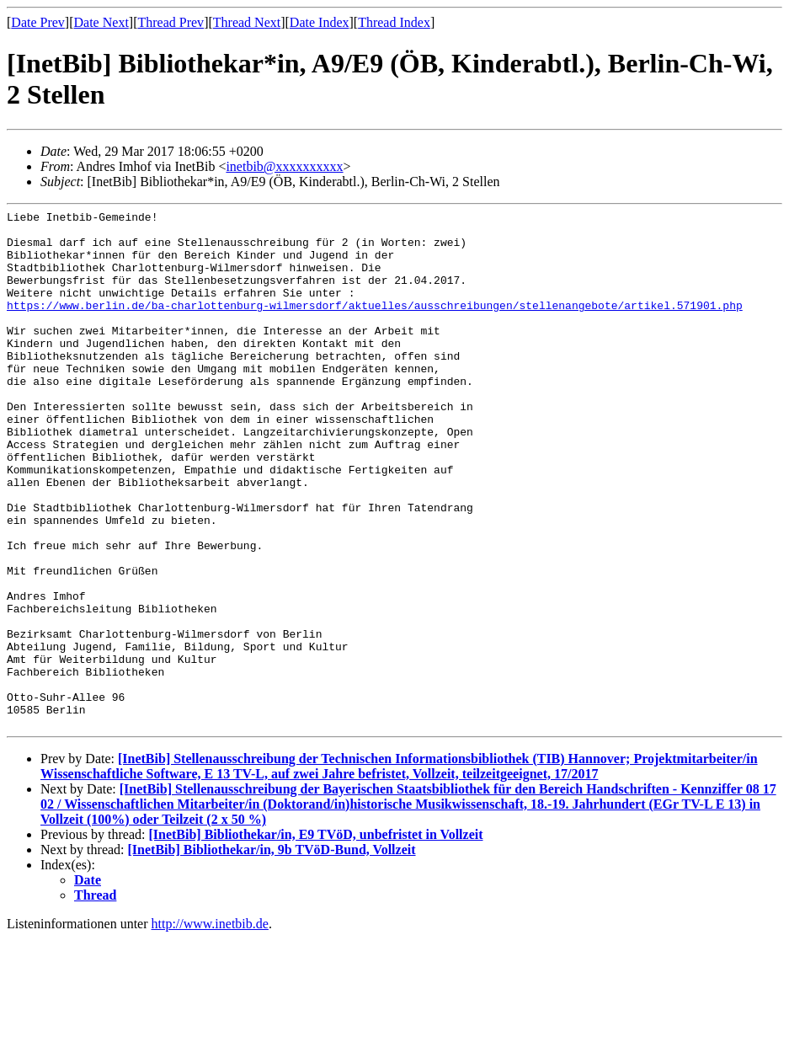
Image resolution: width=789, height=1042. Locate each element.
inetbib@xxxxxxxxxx (284, 166)
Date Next (101, 22)
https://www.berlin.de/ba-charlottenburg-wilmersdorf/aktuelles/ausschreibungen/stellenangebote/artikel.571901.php (375, 325)
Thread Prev (170, 22)
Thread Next (246, 22)
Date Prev (38, 22)
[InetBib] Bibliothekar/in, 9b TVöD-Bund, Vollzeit (272, 953)
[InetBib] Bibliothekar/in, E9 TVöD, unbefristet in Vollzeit (315, 938)
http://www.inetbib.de (210, 1027)
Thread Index (394, 22)
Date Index (319, 22)
